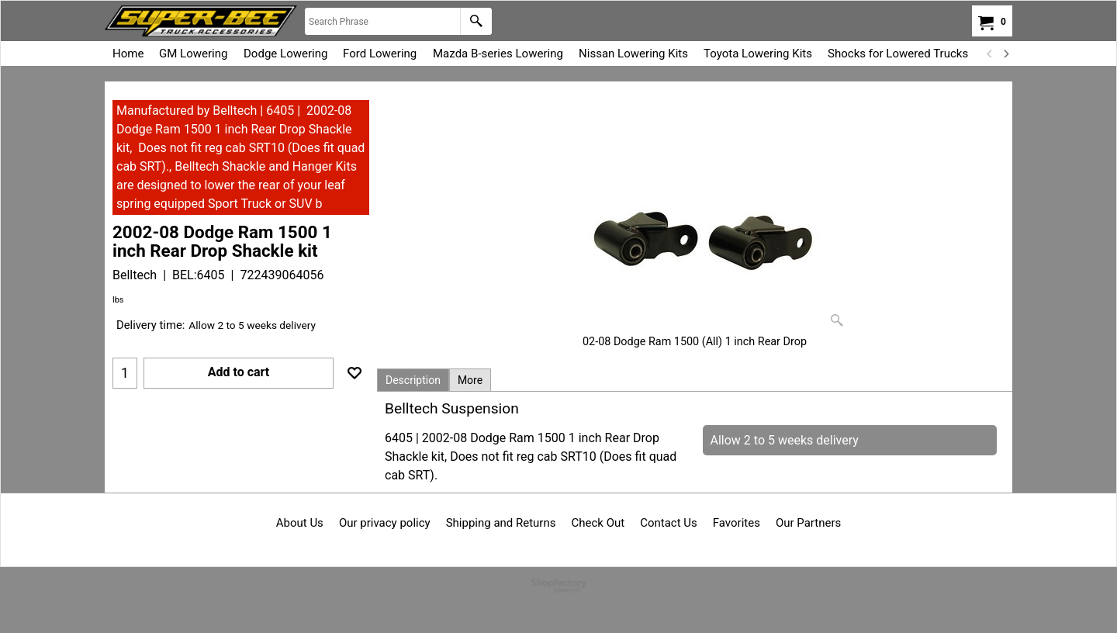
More (470, 380)
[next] (1005, 54)
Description (413, 380)
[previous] (990, 54)
